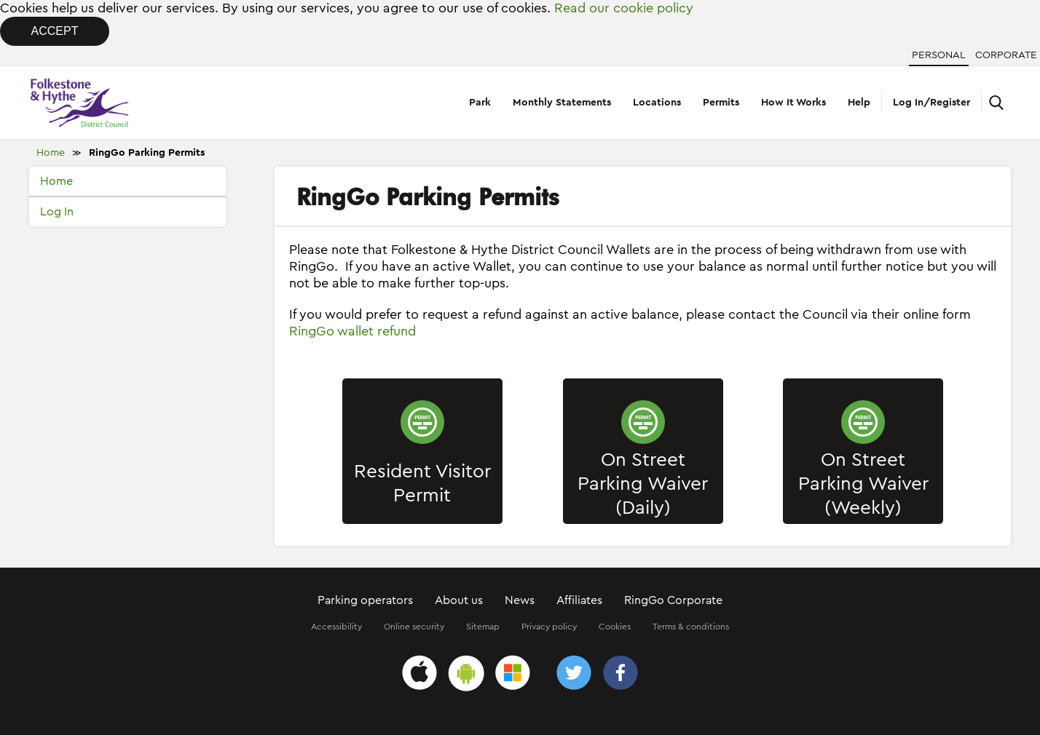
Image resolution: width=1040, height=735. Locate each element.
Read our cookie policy (623, 8)
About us (459, 600)
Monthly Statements (562, 103)
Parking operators (365, 600)
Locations (657, 103)
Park (480, 103)
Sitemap (483, 626)
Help (859, 103)
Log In (57, 212)
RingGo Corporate (673, 600)
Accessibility (336, 626)
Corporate (1006, 55)
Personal (939, 55)
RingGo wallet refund (352, 331)
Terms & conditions (691, 626)
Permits (721, 103)
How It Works (793, 103)
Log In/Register (931, 103)
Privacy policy (549, 626)
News (520, 600)
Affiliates (579, 600)
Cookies (615, 626)
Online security (414, 626)
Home (50, 153)
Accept (55, 31)
